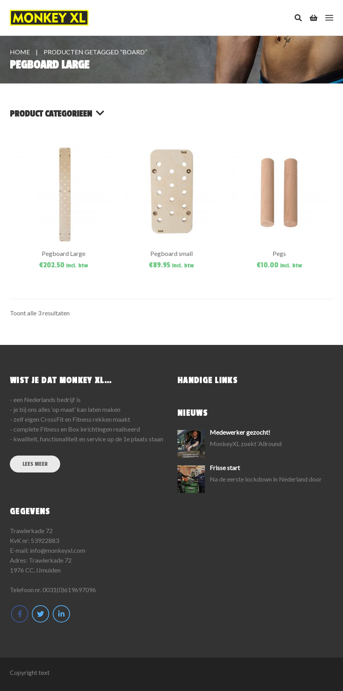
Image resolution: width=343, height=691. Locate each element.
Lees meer (35, 464)
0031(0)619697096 (69, 589)
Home (20, 52)
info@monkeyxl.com (57, 550)
